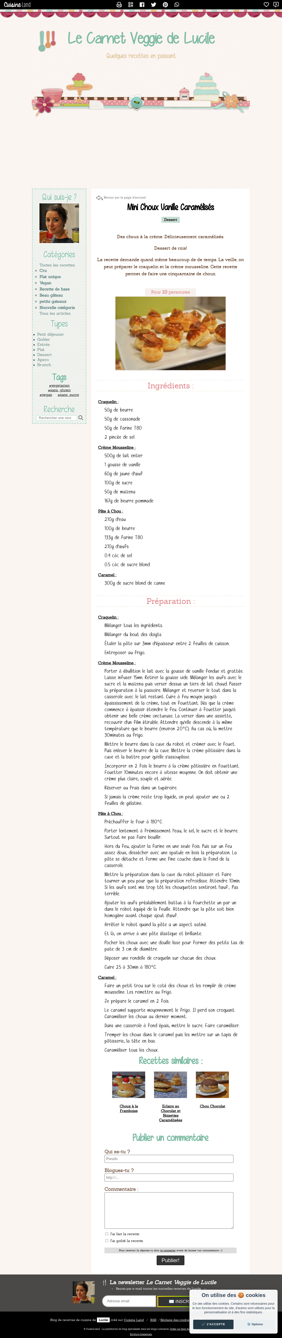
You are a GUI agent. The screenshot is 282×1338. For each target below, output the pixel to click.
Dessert (44, 354)
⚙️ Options (255, 1324)
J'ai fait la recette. (122, 1234)
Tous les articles (54, 313)
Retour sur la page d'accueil (125, 197)
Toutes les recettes (57, 265)
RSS (153, 1320)
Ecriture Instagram (141, 1334)
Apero (43, 359)
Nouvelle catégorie (57, 307)
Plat (41, 349)
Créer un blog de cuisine (184, 1329)
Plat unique (50, 276)
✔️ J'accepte (213, 1324)
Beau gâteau (51, 295)
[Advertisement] (141, 153)
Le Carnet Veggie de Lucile (141, 38)
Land (134, 1320)
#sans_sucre (68, 394)
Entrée (43, 344)
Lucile (103, 1320)
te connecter (168, 1250)
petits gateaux (52, 301)
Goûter (43, 339)
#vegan (46, 394)
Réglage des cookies (175, 1320)
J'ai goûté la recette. (124, 1241)
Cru (43, 270)
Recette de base (54, 289)
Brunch (44, 364)
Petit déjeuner (50, 334)
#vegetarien (59, 385)
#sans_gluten (59, 390)
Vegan (45, 282)
